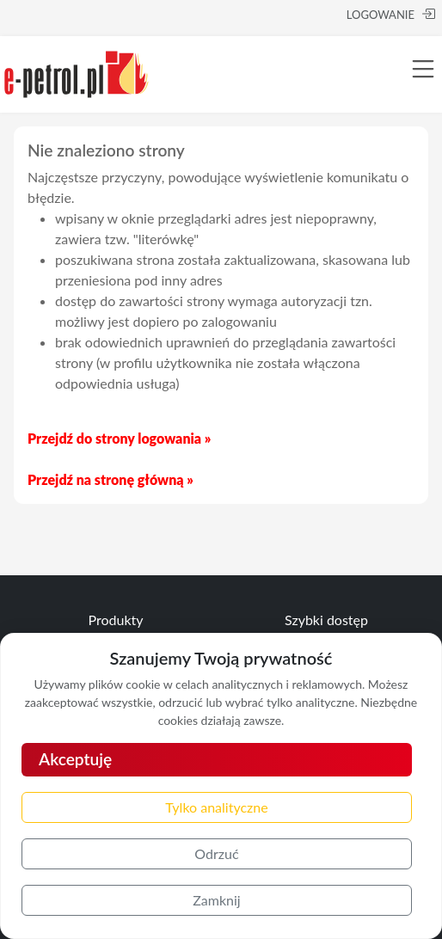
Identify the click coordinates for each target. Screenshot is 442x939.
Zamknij (216, 900)
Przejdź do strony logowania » (119, 438)
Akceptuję (75, 759)
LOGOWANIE (391, 14)
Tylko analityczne (216, 807)
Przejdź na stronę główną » (110, 479)
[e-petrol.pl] (76, 72)
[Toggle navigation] (423, 68)
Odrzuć (216, 853)
